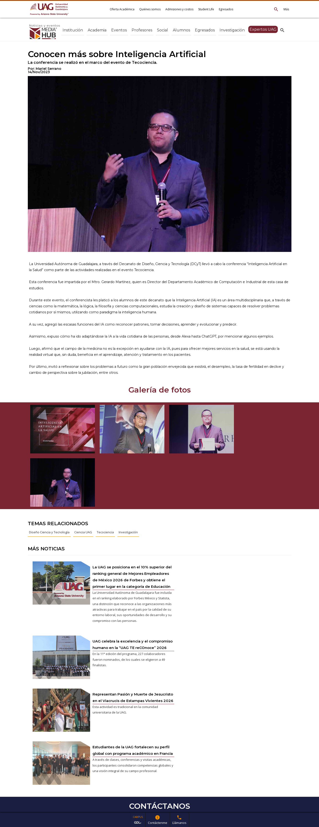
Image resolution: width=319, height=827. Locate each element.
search (282, 30)
